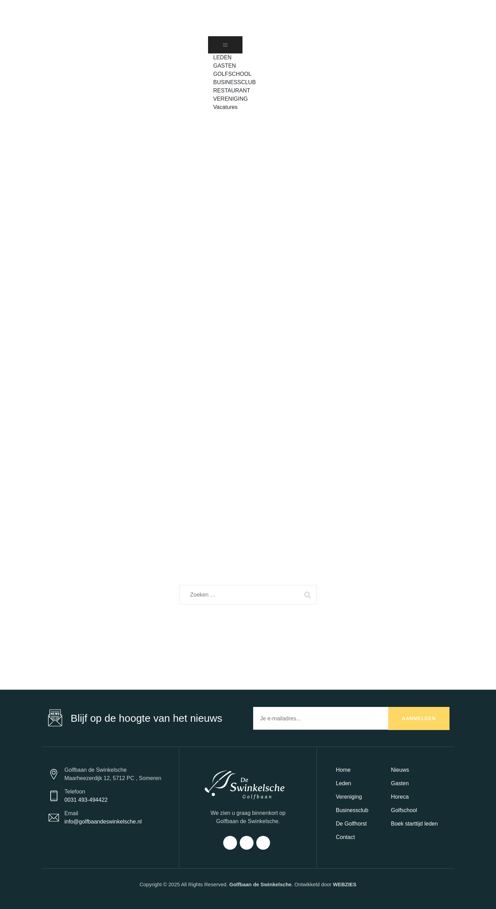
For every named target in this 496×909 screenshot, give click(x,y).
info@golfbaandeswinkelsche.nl (103, 822)
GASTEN (224, 66)
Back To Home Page (242, 630)
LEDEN (222, 57)
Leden (343, 783)
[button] (216, 115)
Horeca (400, 797)
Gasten (400, 783)
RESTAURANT (231, 90)
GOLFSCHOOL (232, 74)
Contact (345, 837)
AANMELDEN (419, 718)
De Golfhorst (351, 824)
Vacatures (225, 107)
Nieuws (400, 770)
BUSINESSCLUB (234, 82)
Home (343, 770)
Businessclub (352, 810)
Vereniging (349, 797)
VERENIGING (230, 99)
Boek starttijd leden (414, 824)
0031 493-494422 (85, 800)
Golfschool (404, 810)
